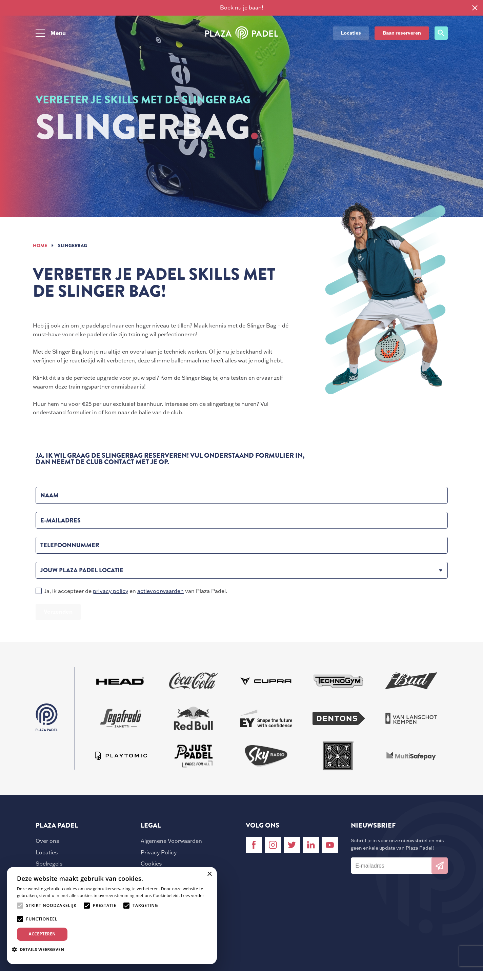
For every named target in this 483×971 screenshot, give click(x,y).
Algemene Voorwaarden (171, 840)
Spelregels (49, 863)
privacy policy (110, 591)
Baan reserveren (402, 33)
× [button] (209, 874)
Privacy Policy (159, 852)
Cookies (151, 863)
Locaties (47, 852)
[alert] (112, 915)
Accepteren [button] (42, 934)
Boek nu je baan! (241, 7)
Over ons (47, 840)
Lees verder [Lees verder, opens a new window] (192, 895)
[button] (40, 949)
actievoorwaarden (160, 591)
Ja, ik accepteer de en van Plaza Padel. (135, 591)
